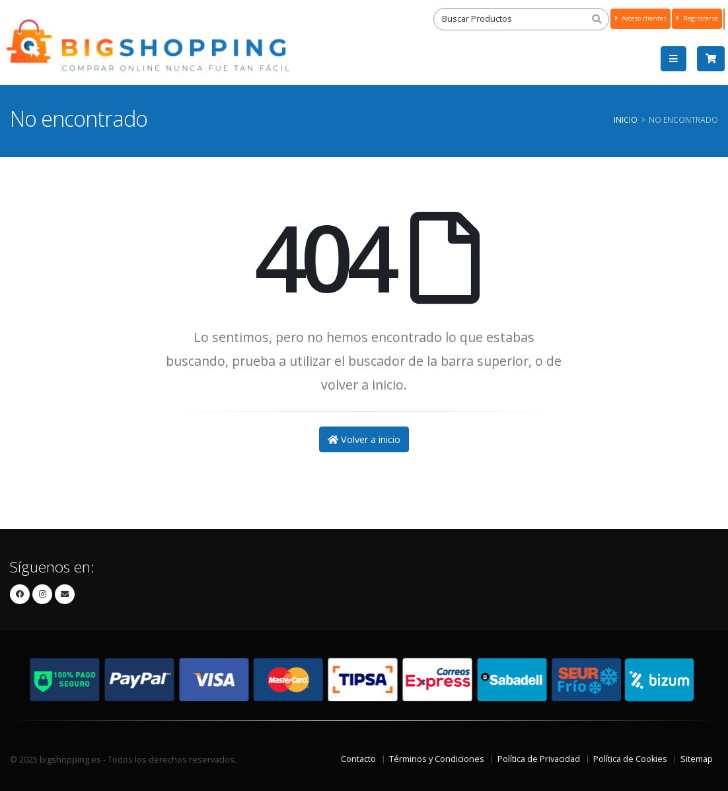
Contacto (358, 759)
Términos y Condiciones (436, 759)
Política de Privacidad (538, 759)
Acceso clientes (640, 18)
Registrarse (697, 18)
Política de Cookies (630, 759)
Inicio (625, 119)
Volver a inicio (364, 439)
